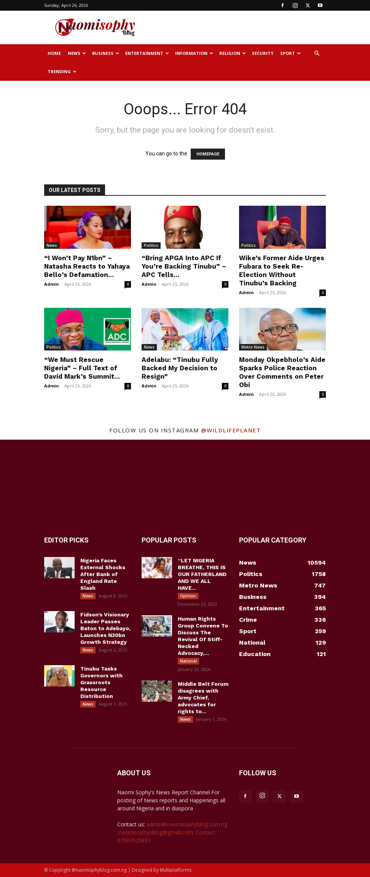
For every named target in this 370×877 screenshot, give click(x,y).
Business (105, 53)
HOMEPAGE (207, 154)
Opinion (188, 596)
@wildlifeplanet (231, 430)
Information (194, 53)
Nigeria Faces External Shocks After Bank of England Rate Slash (102, 574)
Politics (151, 245)
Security (262, 53)
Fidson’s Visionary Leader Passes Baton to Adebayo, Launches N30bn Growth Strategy (105, 628)
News (77, 53)
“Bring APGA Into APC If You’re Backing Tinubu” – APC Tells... (184, 266)
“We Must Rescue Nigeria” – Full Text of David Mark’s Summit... (82, 368)
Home (54, 53)
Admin (51, 284)
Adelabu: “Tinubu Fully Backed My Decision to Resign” (180, 368)
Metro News (253, 347)
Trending (62, 71)
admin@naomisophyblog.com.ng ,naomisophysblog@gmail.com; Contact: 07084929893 (172, 832)
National (188, 661)
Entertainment (147, 53)
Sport (290, 53)
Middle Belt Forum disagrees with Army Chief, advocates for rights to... (203, 697)
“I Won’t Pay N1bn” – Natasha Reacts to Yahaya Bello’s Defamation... (87, 266)
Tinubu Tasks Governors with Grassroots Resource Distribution (101, 682)
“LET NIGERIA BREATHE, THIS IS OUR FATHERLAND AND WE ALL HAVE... (202, 574)
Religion (232, 53)
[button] (317, 53)
